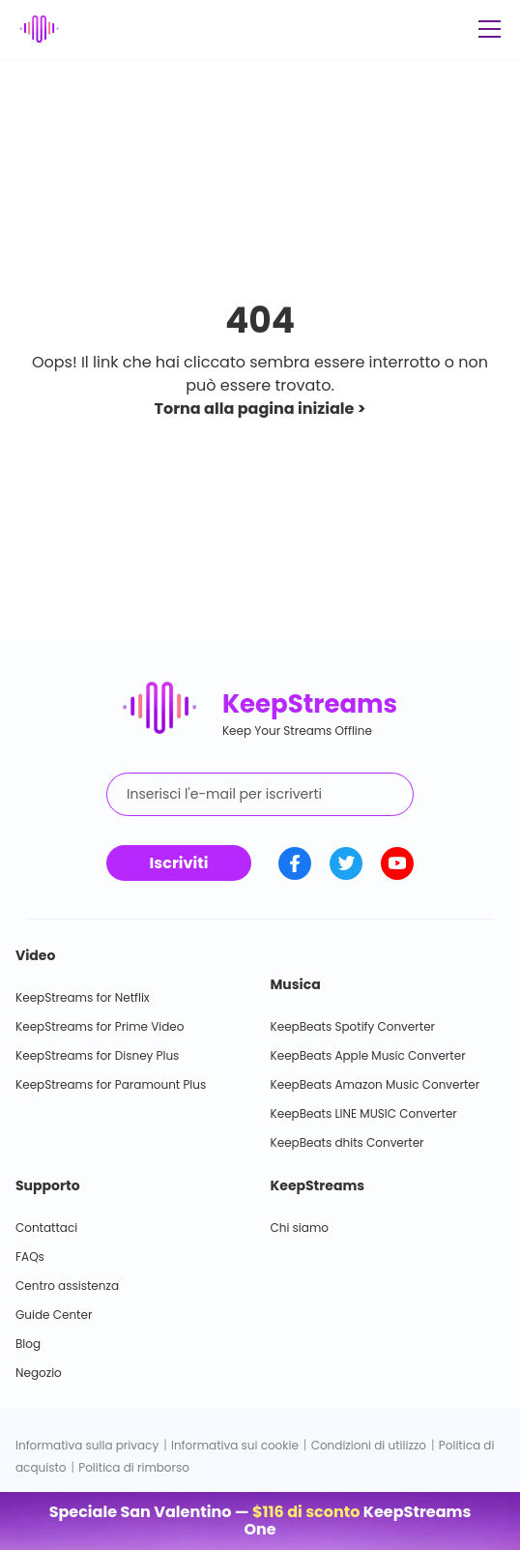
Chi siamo (300, 1227)
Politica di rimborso (133, 1467)
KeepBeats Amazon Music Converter (375, 1084)
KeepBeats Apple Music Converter (368, 1055)
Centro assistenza (67, 1285)
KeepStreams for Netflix (82, 997)
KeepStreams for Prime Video (99, 1026)
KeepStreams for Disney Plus (97, 1055)
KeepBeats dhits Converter (347, 1142)
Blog (28, 1343)
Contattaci (46, 1227)
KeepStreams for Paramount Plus (110, 1084)
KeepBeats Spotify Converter (353, 1026)
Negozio (38, 1372)
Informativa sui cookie (235, 1445)
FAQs (29, 1256)
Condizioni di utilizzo (368, 1445)
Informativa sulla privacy (87, 1445)
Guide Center (53, 1314)
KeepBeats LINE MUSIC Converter (364, 1113)
